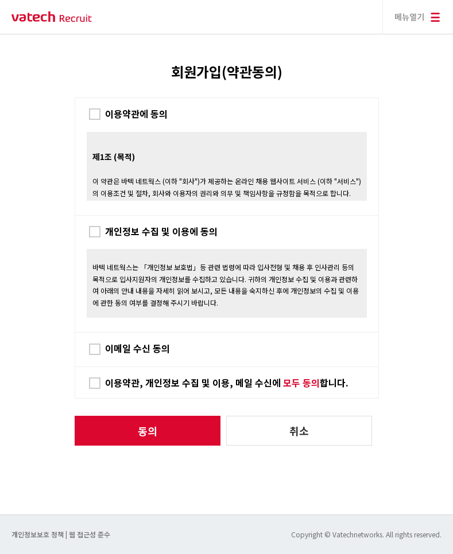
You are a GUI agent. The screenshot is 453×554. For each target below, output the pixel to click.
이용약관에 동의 (136, 113)
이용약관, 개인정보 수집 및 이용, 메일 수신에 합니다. (227, 382)
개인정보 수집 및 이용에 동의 (161, 231)
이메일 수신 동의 (137, 348)
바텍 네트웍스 (51, 17)
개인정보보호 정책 (38, 534)
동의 (147, 430)
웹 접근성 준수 (89, 534)
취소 (299, 430)
